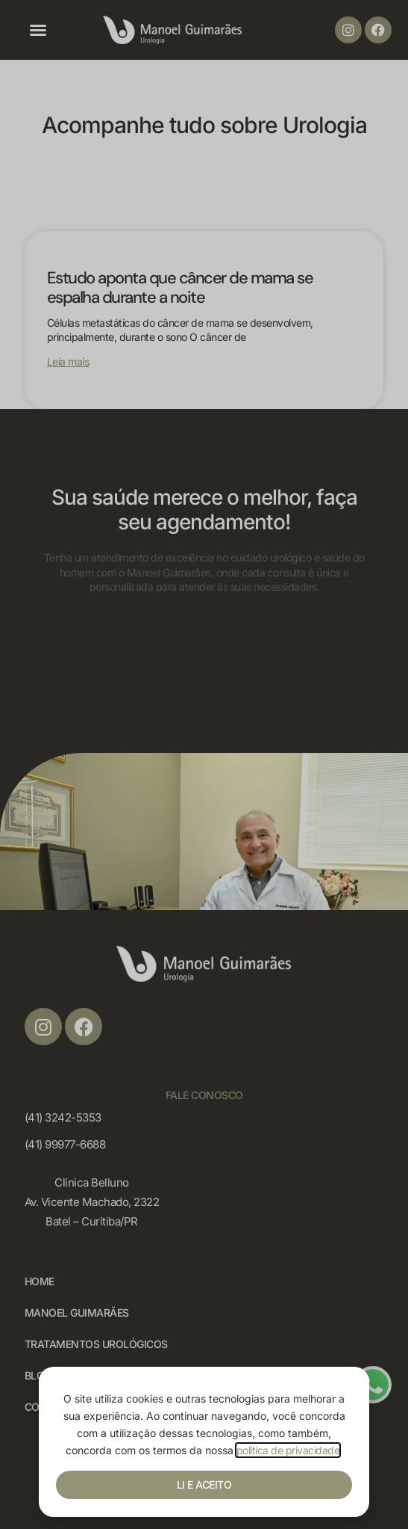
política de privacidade (288, 1450)
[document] (204, 764)
